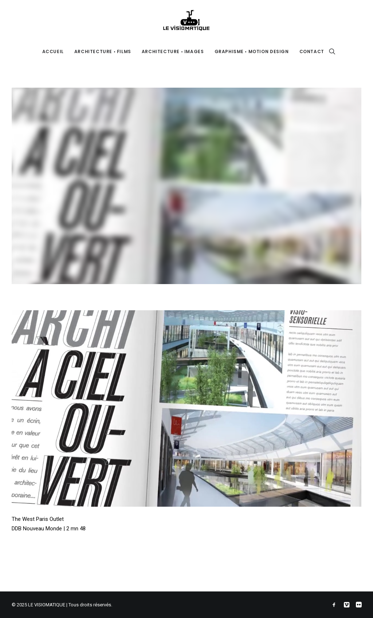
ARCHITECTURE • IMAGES (173, 51)
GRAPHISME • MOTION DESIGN (252, 51)
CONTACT (311, 51)
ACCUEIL (53, 51)
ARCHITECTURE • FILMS (102, 51)
